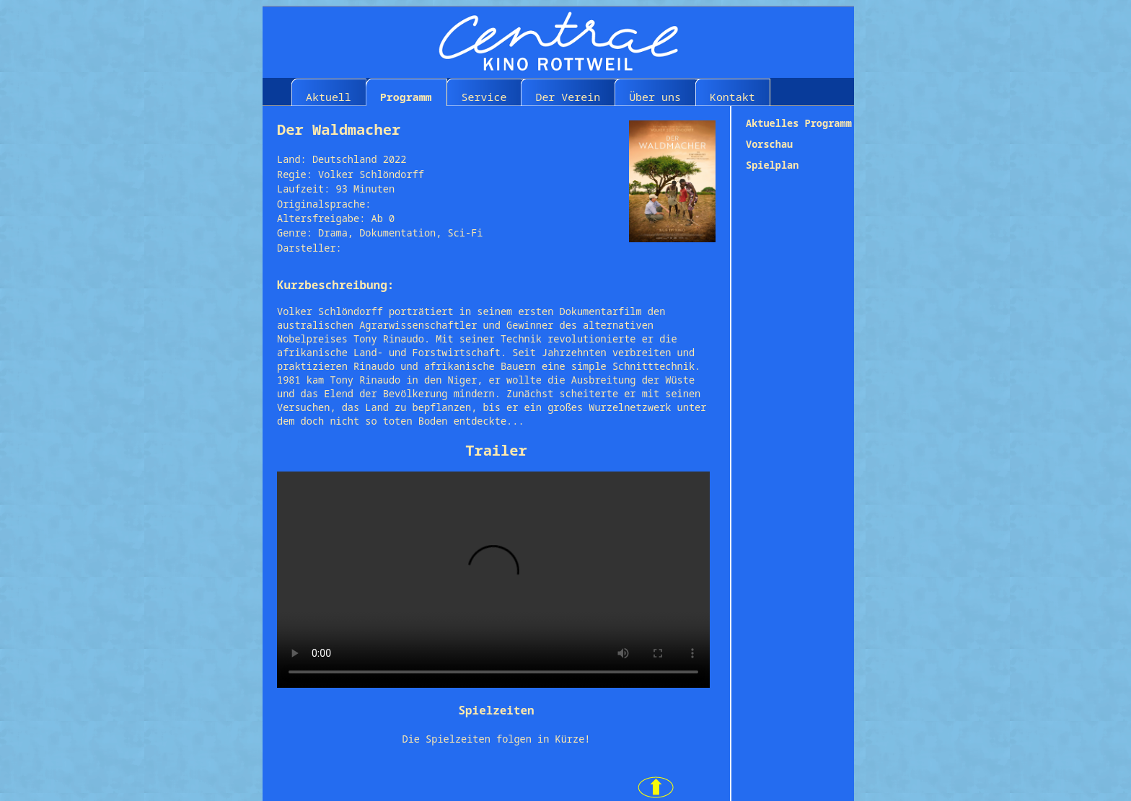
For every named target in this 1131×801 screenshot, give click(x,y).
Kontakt (732, 96)
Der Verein (567, 96)
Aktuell (328, 96)
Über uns (655, 96)
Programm (406, 96)
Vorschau (769, 144)
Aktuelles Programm (799, 123)
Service (484, 96)
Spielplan (772, 165)
